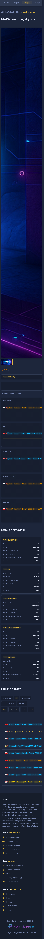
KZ (17, 698)
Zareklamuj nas (12, 841)
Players (17, 2)
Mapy (18, 12)
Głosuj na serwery (13, 849)
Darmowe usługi (12, 837)
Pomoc (9, 902)
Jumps (37, 2)
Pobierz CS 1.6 (12, 853)
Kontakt (33, 933)
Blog (8, 898)
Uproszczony (9, 704)
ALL (4, 709)
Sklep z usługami (13, 845)
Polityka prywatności (20, 933)
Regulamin (10, 894)
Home (6, 2)
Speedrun (26, 698)
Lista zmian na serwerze (15, 866)
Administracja (11, 906)
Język (9, 933)
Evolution (7, 698)
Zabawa (22, 704)
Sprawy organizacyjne (15, 878)
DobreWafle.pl (7, 12)
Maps (27, 2)
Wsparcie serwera (13, 870)
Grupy (8, 910)
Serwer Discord (12, 881)
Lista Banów (11, 874)
